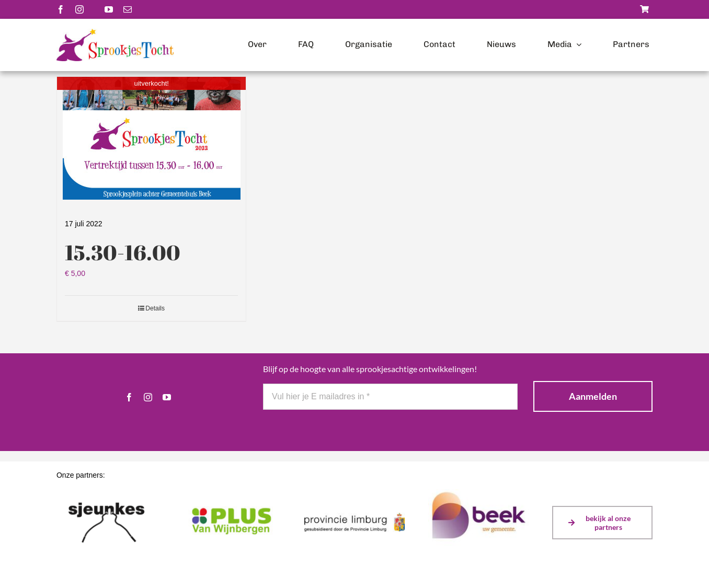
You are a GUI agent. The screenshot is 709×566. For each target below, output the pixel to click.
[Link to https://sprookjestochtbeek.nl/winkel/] (644, 9)
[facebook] (60, 9)
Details (155, 308)
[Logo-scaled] (115, 32)
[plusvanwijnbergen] (230, 506)
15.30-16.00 (122, 252)
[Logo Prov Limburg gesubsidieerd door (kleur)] (354, 516)
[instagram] (79, 9)
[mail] (127, 9)
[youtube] (109, 9)
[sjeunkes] (106, 495)
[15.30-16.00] (151, 138)
